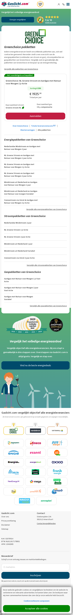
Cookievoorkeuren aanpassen (36, 601)
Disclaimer (5, 525)
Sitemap (4, 529)
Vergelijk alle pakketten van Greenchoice (21, 69)
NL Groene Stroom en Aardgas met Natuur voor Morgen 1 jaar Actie (19, 156)
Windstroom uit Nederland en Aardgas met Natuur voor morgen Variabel (20, 192)
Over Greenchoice (20, 126)
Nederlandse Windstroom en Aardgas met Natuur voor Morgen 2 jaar (22, 147)
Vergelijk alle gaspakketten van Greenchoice (48, 306)
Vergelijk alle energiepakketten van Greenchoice (46, 209)
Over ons (5, 516)
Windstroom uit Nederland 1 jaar (18, 244)
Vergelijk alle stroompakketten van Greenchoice (47, 265)
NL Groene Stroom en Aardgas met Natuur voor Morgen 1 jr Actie (33, 82)
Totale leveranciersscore (43, 126)
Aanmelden (35, 116)
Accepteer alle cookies (36, 608)
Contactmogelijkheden (46, 523)
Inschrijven (35, 575)
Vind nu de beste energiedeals (35, 365)
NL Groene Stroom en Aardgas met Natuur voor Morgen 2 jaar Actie (19, 174)
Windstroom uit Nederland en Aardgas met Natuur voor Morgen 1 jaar (20, 183)
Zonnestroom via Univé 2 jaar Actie (19, 258)
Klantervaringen (28, 130)
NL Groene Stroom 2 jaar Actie (17, 237)
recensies (50, 22)
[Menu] (68, 5)
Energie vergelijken (18, 19)
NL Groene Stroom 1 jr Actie (16, 230)
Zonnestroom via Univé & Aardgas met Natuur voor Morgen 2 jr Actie (21, 201)
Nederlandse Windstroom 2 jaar (17, 223)
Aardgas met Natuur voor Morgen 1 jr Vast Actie (22, 280)
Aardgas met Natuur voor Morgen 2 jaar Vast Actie (21, 289)
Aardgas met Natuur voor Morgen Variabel (18, 298)
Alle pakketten (44, 130)
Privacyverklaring (8, 520)
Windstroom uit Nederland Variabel (19, 251)
